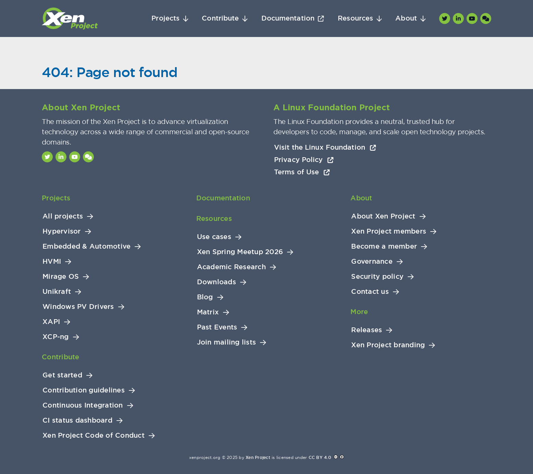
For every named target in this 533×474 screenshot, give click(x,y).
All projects (62, 216)
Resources (355, 18)
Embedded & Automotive (86, 246)
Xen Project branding (388, 345)
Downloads (216, 282)
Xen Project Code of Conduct (93, 435)
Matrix (208, 312)
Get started (62, 375)
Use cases (214, 237)
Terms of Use (302, 171)
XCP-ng (55, 337)
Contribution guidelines (83, 390)
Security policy (377, 276)
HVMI (51, 261)
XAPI (51, 321)
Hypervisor (61, 231)
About (406, 18)
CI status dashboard (77, 420)
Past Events (217, 327)
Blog (205, 297)
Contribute (220, 18)
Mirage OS (60, 276)
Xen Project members (388, 231)
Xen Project (258, 457)
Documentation (287, 18)
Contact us (370, 291)
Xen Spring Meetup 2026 (240, 252)
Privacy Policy (304, 159)
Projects (165, 18)
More (359, 311)
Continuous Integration (82, 405)
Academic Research (231, 267)
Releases (366, 330)
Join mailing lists (226, 342)
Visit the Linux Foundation (325, 147)
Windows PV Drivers (78, 306)
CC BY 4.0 (320, 457)
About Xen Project (383, 216)
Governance (372, 261)
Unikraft (56, 291)
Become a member (384, 246)
